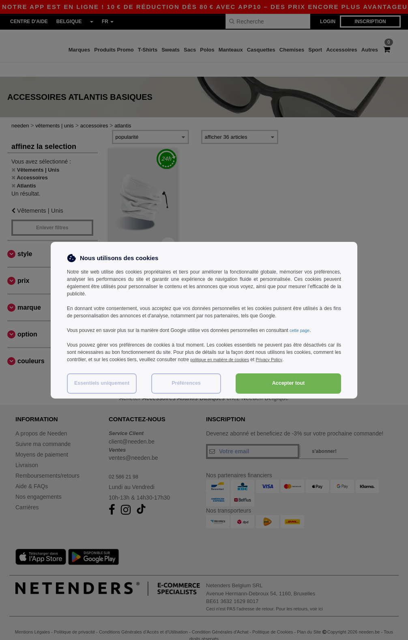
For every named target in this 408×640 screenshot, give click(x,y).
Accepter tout (288, 383)
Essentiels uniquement (101, 383)
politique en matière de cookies (223, 359)
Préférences (186, 383)
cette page (301, 330)
